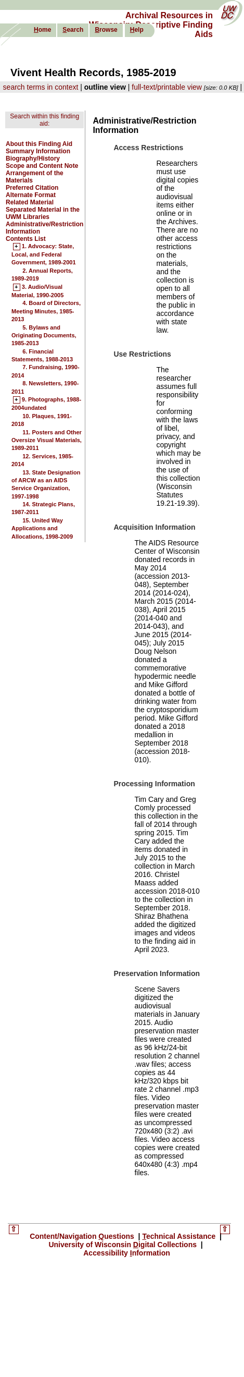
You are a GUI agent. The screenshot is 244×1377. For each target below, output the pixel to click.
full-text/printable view (167, 87)
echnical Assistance (179, 1236)
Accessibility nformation (126, 1253)
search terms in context (41, 87)
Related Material (30, 202)
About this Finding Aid (39, 144)
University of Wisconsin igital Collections (123, 1244)
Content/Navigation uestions (83, 1236)
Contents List (26, 238)
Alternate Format (31, 195)
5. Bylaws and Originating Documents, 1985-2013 (43, 335)
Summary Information (38, 151)
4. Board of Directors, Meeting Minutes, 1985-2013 (46, 311)
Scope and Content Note (42, 165)
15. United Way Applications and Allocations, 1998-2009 (42, 528)
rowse (106, 29)
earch (72, 29)
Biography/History (33, 158)
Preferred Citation (32, 187)
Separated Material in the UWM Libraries (43, 213)
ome (42, 29)
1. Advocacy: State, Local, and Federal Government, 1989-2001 (43, 254)
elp (137, 29)
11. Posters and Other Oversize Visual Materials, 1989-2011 (46, 440)
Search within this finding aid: (44, 120)
